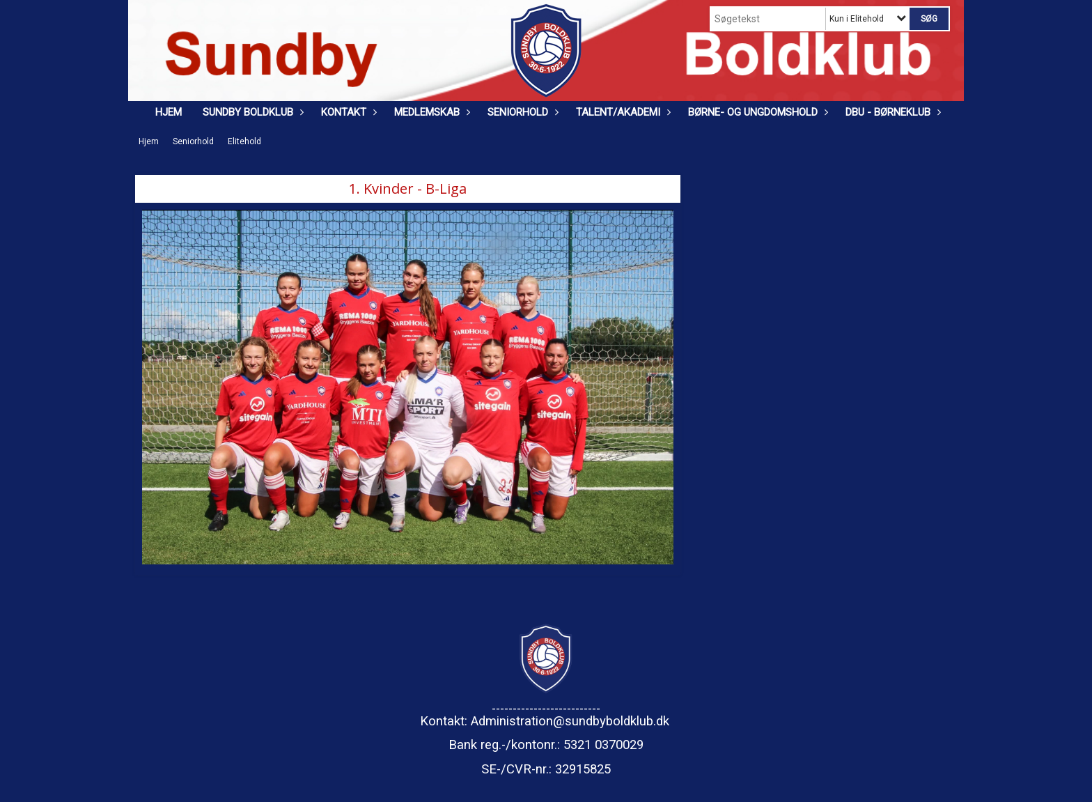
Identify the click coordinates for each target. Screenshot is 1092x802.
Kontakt (347, 112)
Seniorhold (521, 112)
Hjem (168, 112)
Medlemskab (430, 112)
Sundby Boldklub (251, 112)
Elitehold (244, 141)
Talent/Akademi (621, 112)
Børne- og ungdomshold (756, 112)
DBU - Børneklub (891, 112)
